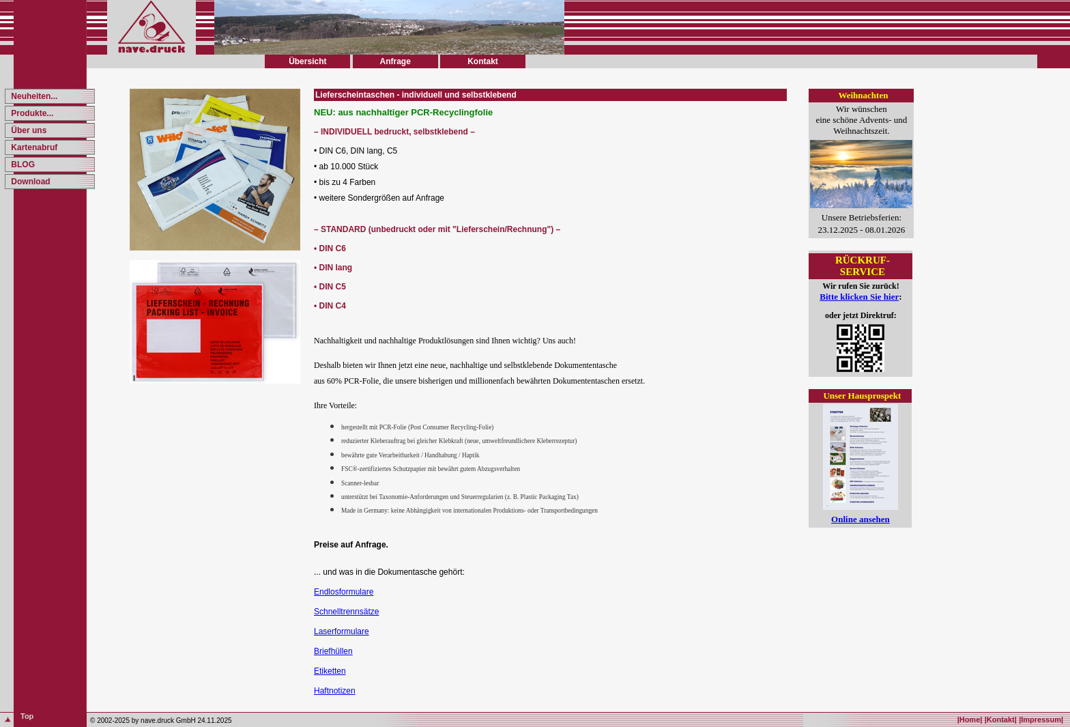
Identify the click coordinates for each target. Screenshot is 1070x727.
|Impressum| (1041, 719)
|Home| (970, 719)
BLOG (22, 164)
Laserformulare (341, 631)
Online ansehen (860, 519)
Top (26, 716)
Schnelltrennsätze (346, 611)
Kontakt (482, 61)
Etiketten (330, 671)
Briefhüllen (333, 651)
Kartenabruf (33, 147)
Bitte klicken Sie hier (859, 296)
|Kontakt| (1001, 719)
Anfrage (394, 61)
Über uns (27, 130)
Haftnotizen (335, 691)
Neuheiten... (33, 96)
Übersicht (307, 61)
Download (29, 181)
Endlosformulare (343, 592)
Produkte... (31, 113)
